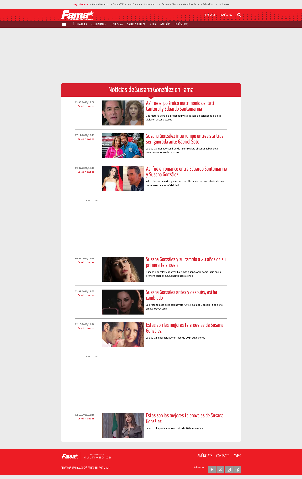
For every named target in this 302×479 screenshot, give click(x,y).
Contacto (222, 456)
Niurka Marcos (150, 4)
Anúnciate (204, 456)
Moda (153, 24)
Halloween (224, 4)
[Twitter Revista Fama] (220, 469)
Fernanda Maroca (171, 4)
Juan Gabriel (133, 4)
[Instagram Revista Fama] (229, 469)
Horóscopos (181, 24)
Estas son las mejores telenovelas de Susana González (184, 328)
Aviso (237, 456)
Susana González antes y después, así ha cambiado (181, 295)
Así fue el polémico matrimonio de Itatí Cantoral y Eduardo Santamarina (180, 106)
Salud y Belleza (136, 24)
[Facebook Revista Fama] (212, 469)
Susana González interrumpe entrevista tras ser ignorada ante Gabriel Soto (184, 139)
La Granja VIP (117, 4)
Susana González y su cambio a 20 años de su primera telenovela (186, 262)
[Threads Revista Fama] (237, 469)
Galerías (165, 24)
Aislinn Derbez (99, 4)
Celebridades (98, 24)
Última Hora (80, 24)
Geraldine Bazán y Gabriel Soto (199, 4)
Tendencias (116, 24)
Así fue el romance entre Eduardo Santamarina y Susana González (186, 172)
